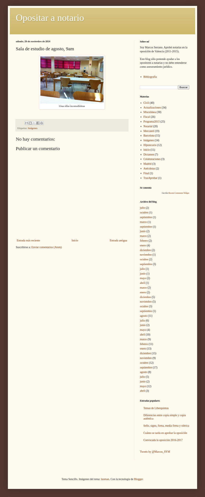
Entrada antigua (118, 240)
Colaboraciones (152, 159)
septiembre (146, 217)
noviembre (146, 254)
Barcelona (149, 135)
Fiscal (147, 116)
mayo (143, 278)
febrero (144, 240)
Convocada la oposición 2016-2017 (163, 440)
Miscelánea (150, 112)
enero (143, 245)
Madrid (148, 163)
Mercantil (149, 131)
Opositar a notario (50, 17)
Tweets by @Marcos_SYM (155, 451)
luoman (105, 479)
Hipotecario (150, 145)
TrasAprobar (150, 178)
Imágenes (32, 128)
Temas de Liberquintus (156, 408)
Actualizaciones (152, 107)
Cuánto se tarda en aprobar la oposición (165, 433)
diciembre (145, 250)
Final (146, 173)
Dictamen (149, 154)
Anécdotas (149, 168)
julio (142, 207)
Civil (146, 102)
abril (142, 282)
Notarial (148, 126)
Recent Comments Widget (179, 193)
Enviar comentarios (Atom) (46, 247)
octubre (144, 212)
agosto (143, 315)
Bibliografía (150, 76)
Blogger (138, 479)
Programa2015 (152, 121)
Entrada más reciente (28, 240)
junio (143, 231)
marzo (143, 221)
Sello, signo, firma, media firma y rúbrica (166, 425)
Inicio (75, 240)
